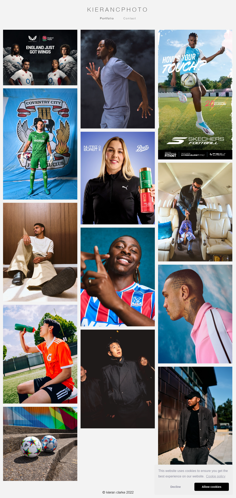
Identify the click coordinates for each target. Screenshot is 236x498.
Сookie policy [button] (215, 476)
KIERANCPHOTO (118, 9)
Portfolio (107, 18)
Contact (129, 18)
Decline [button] (175, 486)
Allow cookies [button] (211, 486)
